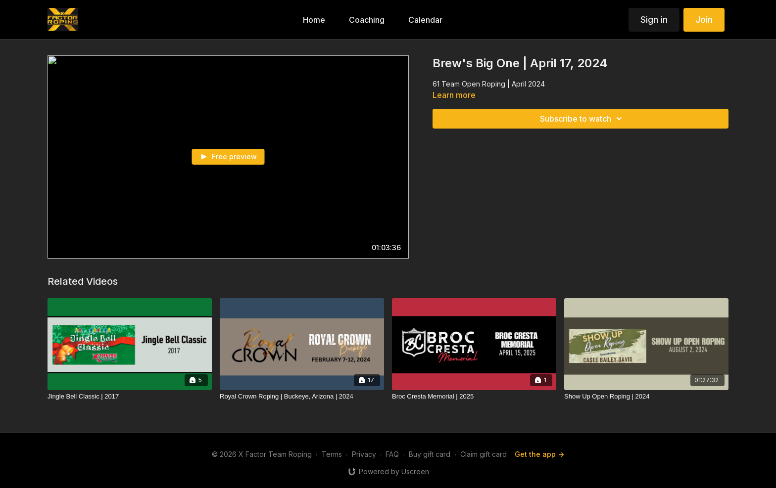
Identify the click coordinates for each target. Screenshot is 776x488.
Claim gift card (483, 454)
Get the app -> (539, 454)
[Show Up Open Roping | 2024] (646, 396)
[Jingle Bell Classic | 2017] (130, 396)
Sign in (654, 19)
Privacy (364, 454)
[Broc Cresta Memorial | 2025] (474, 396)
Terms (332, 454)
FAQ (392, 454)
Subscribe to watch (582, 119)
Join (704, 19)
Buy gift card (429, 454)
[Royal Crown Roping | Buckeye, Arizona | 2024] (302, 396)
